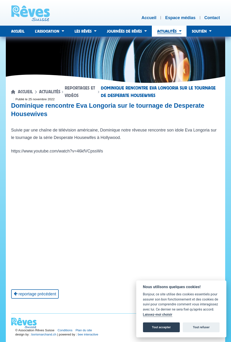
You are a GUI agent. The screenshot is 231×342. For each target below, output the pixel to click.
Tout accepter (161, 327)
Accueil (25, 92)
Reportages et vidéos (80, 92)
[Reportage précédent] (35, 294)
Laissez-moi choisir (157, 315)
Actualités (49, 92)
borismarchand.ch (43, 334)
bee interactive (88, 334)
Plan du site (84, 330)
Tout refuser (201, 327)
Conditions (65, 330)
